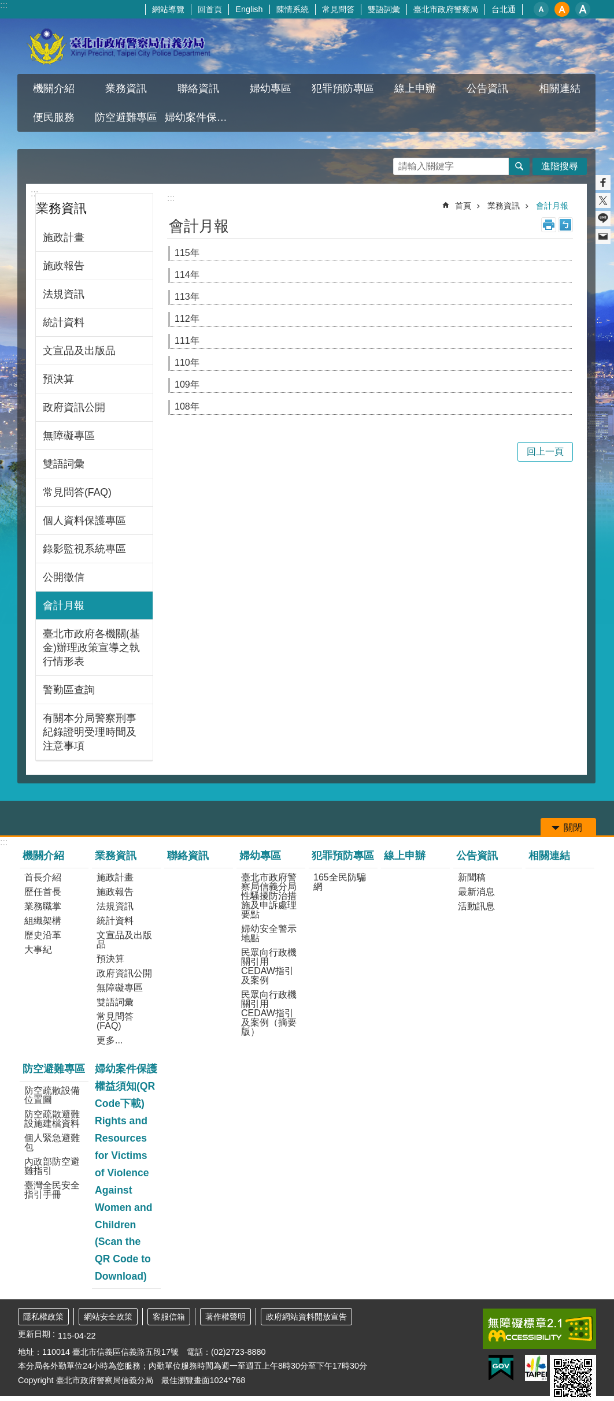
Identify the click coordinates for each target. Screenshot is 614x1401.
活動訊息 (476, 906)
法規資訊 (63, 294)
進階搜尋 (559, 166)
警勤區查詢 (69, 690)
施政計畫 (63, 237)
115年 (187, 253)
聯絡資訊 (198, 88)
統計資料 (63, 322)
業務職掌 (42, 906)
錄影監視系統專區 (84, 549)
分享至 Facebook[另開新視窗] (603, 182)
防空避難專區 (126, 117)
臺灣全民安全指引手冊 (52, 1189)
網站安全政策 (108, 1316)
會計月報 (63, 605)
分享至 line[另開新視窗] (603, 218)
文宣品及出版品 (79, 350)
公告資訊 (487, 88)
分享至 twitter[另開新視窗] (603, 200)
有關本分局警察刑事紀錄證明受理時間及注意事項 (89, 732)
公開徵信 (63, 577)
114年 (187, 275)
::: (4, 5)
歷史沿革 (42, 935)
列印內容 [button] (548, 224)
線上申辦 (415, 88)
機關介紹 (54, 88)
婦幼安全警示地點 (269, 933)
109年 (187, 384)
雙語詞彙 (384, 9)
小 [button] (541, 9)
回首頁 (210, 9)
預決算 (58, 379)
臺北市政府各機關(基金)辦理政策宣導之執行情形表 (91, 647)
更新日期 (34, 1334)
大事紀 (38, 949)
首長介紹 (42, 877)
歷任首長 (42, 892)
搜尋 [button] (519, 166)
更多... (110, 1040)
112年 (187, 319)
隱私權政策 (43, 1316)
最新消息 (476, 892)
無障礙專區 (69, 435)
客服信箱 (169, 1316)
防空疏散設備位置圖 (52, 1095)
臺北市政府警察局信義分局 (119, 46)
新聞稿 (472, 877)
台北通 (503, 9)
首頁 (463, 205)
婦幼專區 (270, 88)
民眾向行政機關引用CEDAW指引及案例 (269, 966)
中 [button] (561, 9)
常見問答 (338, 9)
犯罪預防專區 (343, 88)
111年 (187, 340)
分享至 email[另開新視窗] (603, 236)
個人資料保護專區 (84, 520)
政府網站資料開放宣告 (306, 1316)
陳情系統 (292, 9)
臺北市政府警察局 (445, 9)
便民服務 (54, 117)
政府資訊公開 (74, 407)
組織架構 (42, 921)
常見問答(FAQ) (77, 492)
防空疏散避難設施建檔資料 (52, 1118)
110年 (187, 362)
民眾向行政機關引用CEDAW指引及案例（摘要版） (269, 1013)
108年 (187, 406)
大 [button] (582, 9)
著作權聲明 (225, 1316)
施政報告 (63, 266)
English (248, 9)
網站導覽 (168, 9)
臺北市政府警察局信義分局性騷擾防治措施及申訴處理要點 (269, 895)
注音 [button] (565, 224)
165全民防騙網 (339, 881)
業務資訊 (126, 88)
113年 (187, 297)
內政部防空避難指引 (52, 1166)
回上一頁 (545, 451)
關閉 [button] (573, 828)
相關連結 (559, 88)
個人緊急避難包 (52, 1142)
